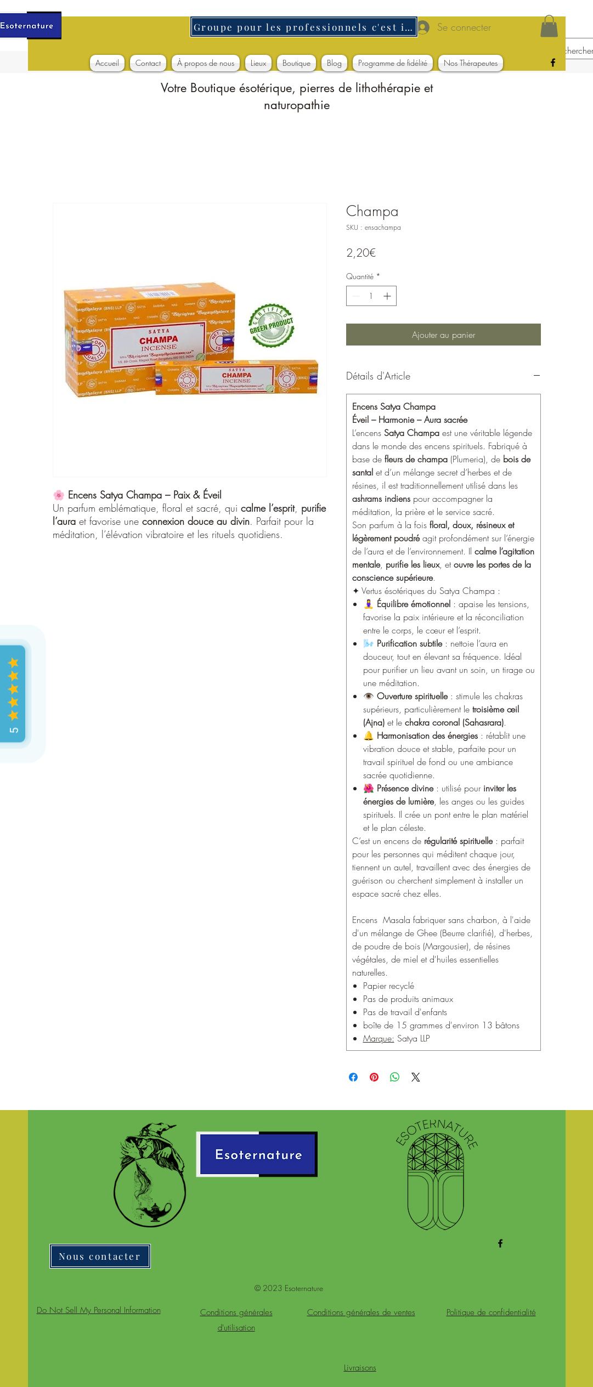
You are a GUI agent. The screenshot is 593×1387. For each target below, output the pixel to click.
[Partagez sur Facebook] (353, 1077)
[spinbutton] (371, 295)
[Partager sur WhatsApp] (395, 1077)
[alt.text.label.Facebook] (552, 62)
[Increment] (388, 295)
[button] (549, 26)
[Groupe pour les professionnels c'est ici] (304, 26)
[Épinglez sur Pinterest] (374, 1077)
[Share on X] (415, 1077)
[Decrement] (355, 295)
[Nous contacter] (100, 1256)
